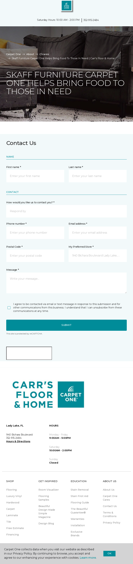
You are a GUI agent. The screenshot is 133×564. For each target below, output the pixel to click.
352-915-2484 (91, 20)
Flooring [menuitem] (11, 489)
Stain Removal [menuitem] (80, 489)
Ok (109, 553)
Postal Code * (14, 247)
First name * (13, 167)
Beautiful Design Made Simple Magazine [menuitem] (46, 512)
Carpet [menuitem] (10, 508)
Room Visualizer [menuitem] (48, 489)
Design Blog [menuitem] (46, 523)
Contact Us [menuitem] (110, 506)
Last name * (76, 167)
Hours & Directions (18, 441)
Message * (12, 270)
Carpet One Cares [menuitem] (110, 498)
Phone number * (16, 224)
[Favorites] (124, 7)
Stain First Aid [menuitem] (79, 496)
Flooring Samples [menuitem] (43, 498)
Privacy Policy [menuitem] (111, 522)
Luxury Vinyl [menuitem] (14, 496)
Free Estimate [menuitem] (15, 528)
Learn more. (88, 557)
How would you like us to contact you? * (30, 202)
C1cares (44, 54)
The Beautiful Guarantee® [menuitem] (79, 510)
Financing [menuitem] (12, 534)
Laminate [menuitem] (12, 515)
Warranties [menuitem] (77, 519)
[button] (120, 7)
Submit (66, 325)
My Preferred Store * (81, 247)
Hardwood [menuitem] (12, 502)
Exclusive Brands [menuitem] (76, 533)
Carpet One (13, 54)
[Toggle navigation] (5, 7)
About (30, 54)
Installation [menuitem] (78, 525)
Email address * (78, 224)
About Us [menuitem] (108, 489)
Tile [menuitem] (8, 521)
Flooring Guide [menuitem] (80, 502)
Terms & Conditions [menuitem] (110, 514)
